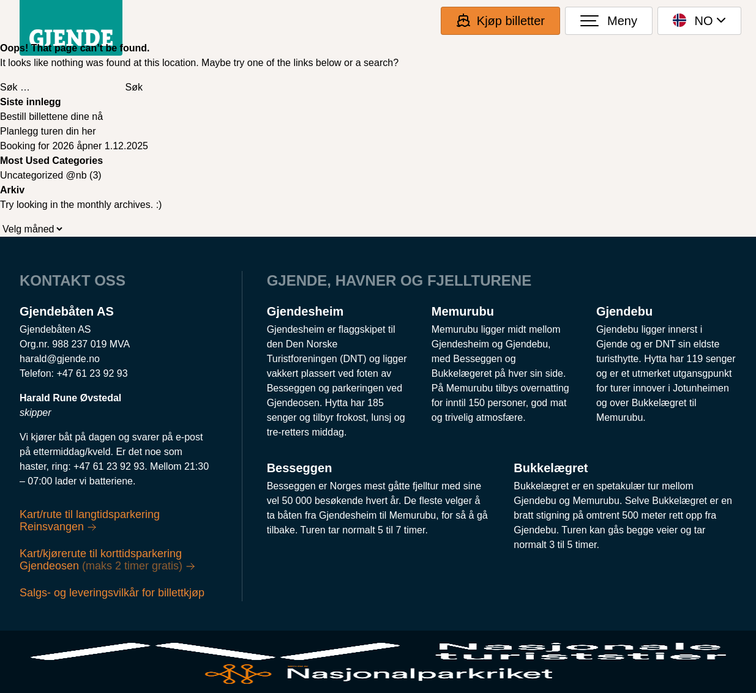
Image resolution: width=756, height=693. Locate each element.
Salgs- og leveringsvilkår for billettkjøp (112, 593)
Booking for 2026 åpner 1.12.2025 (74, 146)
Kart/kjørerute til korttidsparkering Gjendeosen (107, 559)
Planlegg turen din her (48, 131)
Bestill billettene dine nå (51, 116)
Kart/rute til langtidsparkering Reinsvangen (90, 520)
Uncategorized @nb (43, 175)
